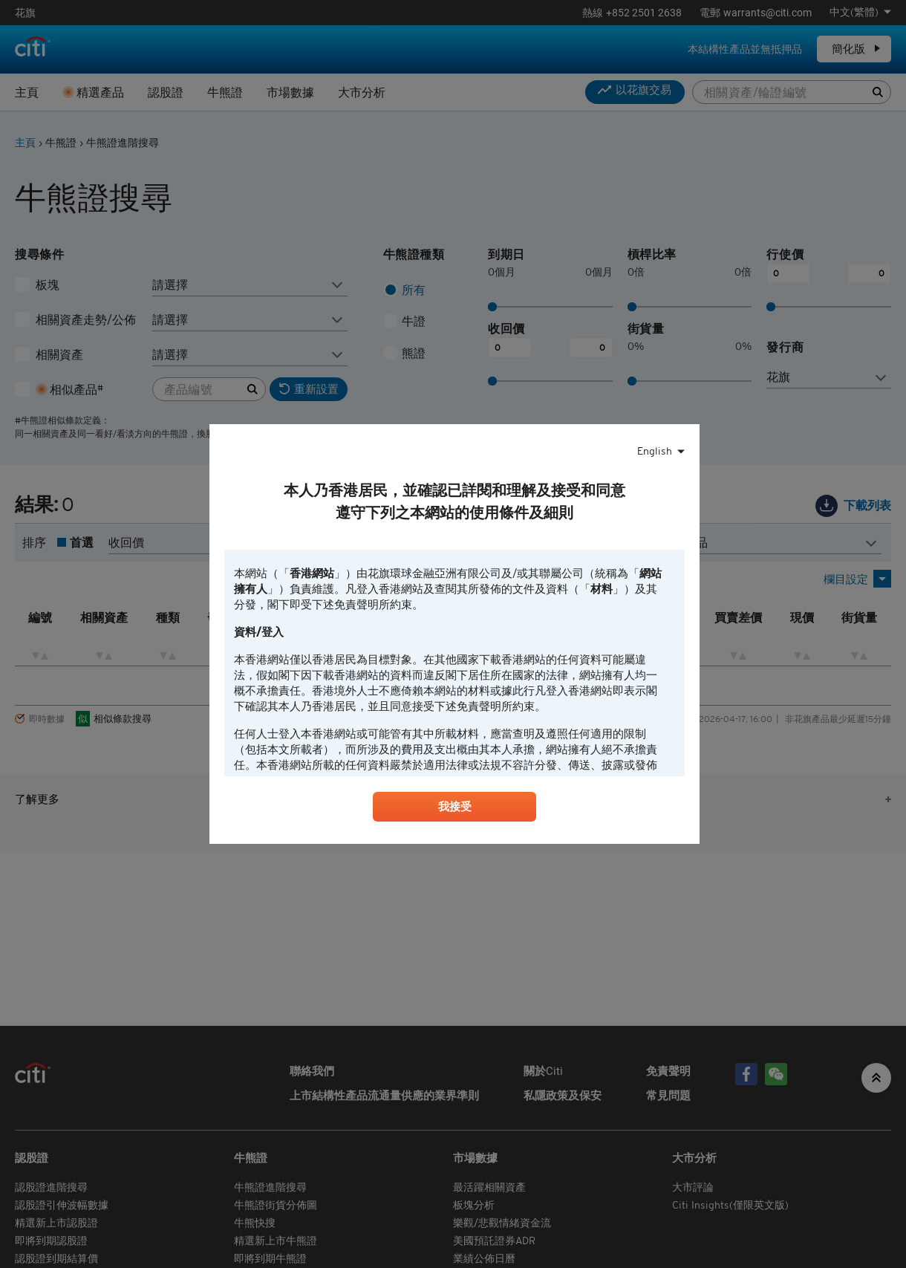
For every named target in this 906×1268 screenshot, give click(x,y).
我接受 (454, 809)
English (654, 450)
